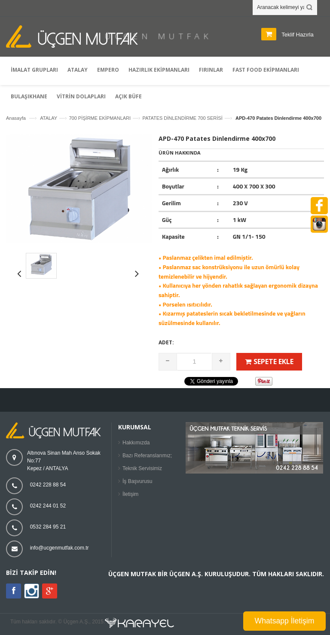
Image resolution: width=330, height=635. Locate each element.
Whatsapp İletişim (285, 621)
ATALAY (48, 118)
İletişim (130, 494)
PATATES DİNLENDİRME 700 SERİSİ (182, 118)
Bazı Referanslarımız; (147, 456)
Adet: (166, 342)
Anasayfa (16, 118)
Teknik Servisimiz (142, 468)
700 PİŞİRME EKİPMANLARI (100, 118)
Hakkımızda (136, 443)
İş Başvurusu (137, 481)
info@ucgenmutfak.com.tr (59, 548)
